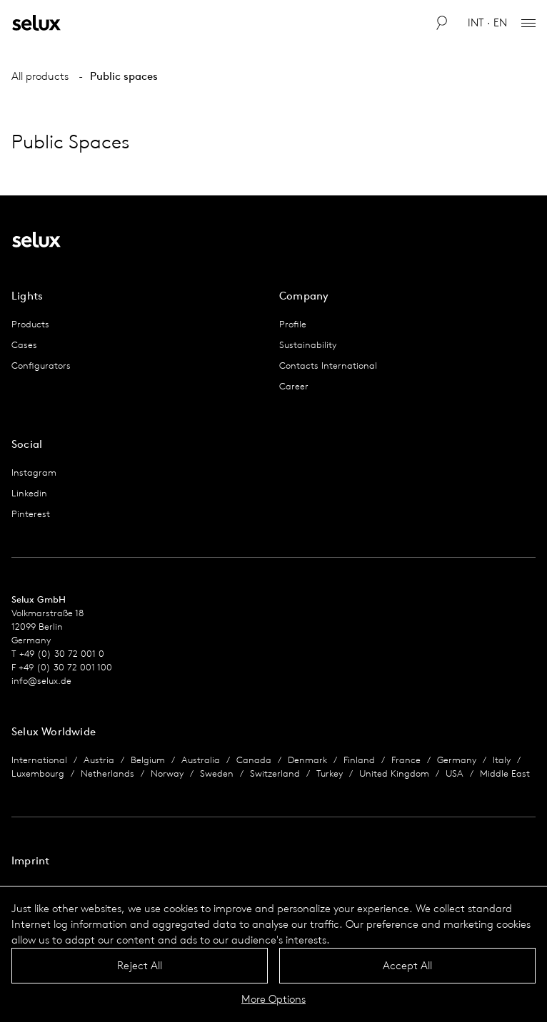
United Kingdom (394, 773)
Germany (456, 760)
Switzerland (275, 773)
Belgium (148, 760)
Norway (167, 773)
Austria (99, 760)
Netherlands (107, 773)
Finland (359, 760)
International (39, 760)
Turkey (329, 773)
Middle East (505, 773)
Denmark (307, 760)
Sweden (217, 773)
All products (40, 76)
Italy (502, 760)
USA (454, 773)
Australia (200, 760)
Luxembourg (37, 773)
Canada (253, 760)
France (406, 760)
